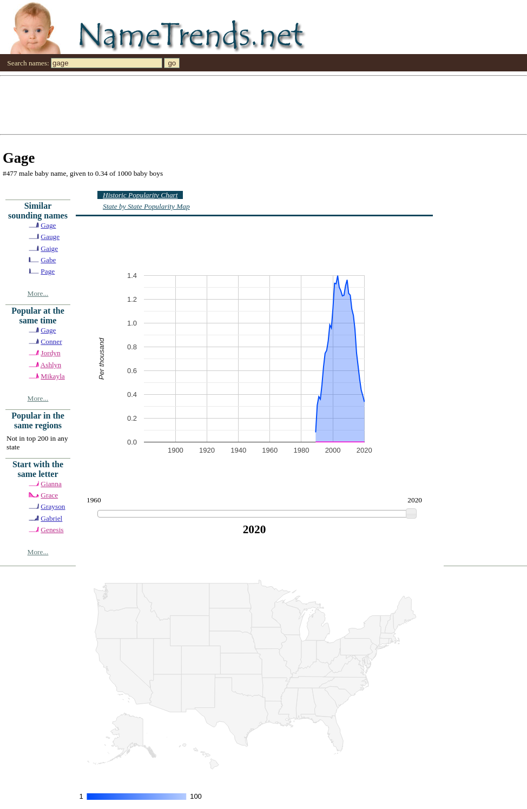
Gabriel (51, 518)
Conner (51, 341)
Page (48, 271)
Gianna (51, 484)
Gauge (50, 237)
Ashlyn (51, 365)
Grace (49, 495)
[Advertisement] (246, 104)
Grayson (53, 506)
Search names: (28, 63)
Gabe (48, 260)
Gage (48, 225)
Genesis (52, 530)
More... (38, 293)
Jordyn (50, 353)
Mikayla (52, 376)
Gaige (49, 248)
